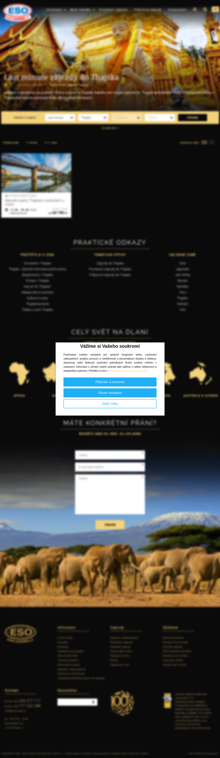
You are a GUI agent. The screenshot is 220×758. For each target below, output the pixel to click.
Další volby (110, 404)
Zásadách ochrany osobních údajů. (128, 370)
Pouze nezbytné (110, 393)
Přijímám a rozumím (110, 382)
